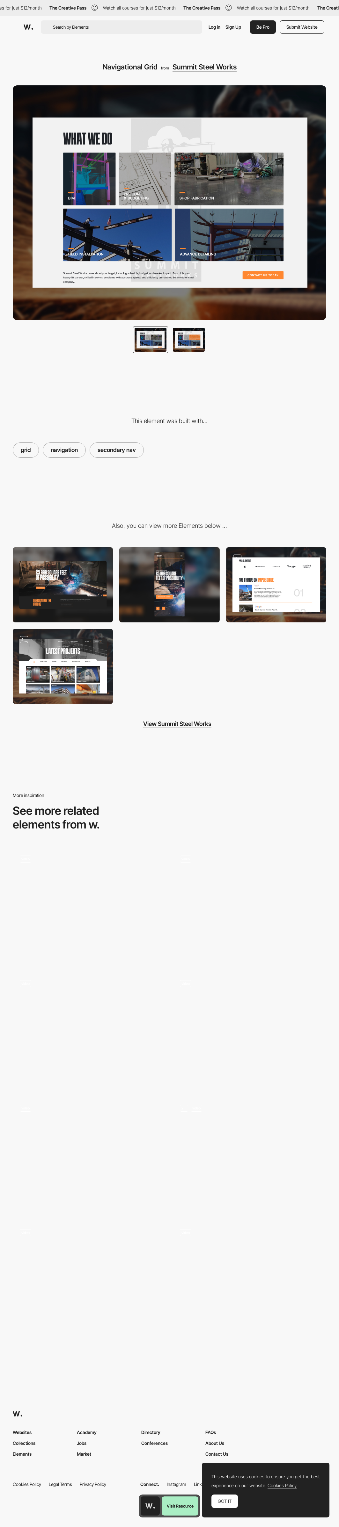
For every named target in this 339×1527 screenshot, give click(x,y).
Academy (87, 1432)
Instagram (176, 1484)
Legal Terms (60, 1484)
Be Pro (262, 27)
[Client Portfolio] (63, 666)
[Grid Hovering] (89, 1155)
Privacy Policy (93, 1484)
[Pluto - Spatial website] (250, 1028)
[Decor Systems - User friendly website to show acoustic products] (250, 903)
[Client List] (276, 584)
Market (84, 1454)
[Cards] (250, 1155)
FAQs (210, 1432)
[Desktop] (63, 584)
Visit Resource (180, 1506)
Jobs (81, 1443)
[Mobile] (169, 584)
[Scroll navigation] (250, 1279)
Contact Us (216, 1454)
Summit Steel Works (205, 66)
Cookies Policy (27, 1484)
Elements (22, 1454)
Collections (24, 1443)
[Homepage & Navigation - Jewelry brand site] (89, 905)
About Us (214, 1443)
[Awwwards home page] (150, 1506)
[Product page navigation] (89, 1030)
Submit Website (302, 27)
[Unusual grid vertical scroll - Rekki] (89, 1277)
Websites (22, 1432)
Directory (150, 1432)
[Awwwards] (28, 27)
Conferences (154, 1443)
